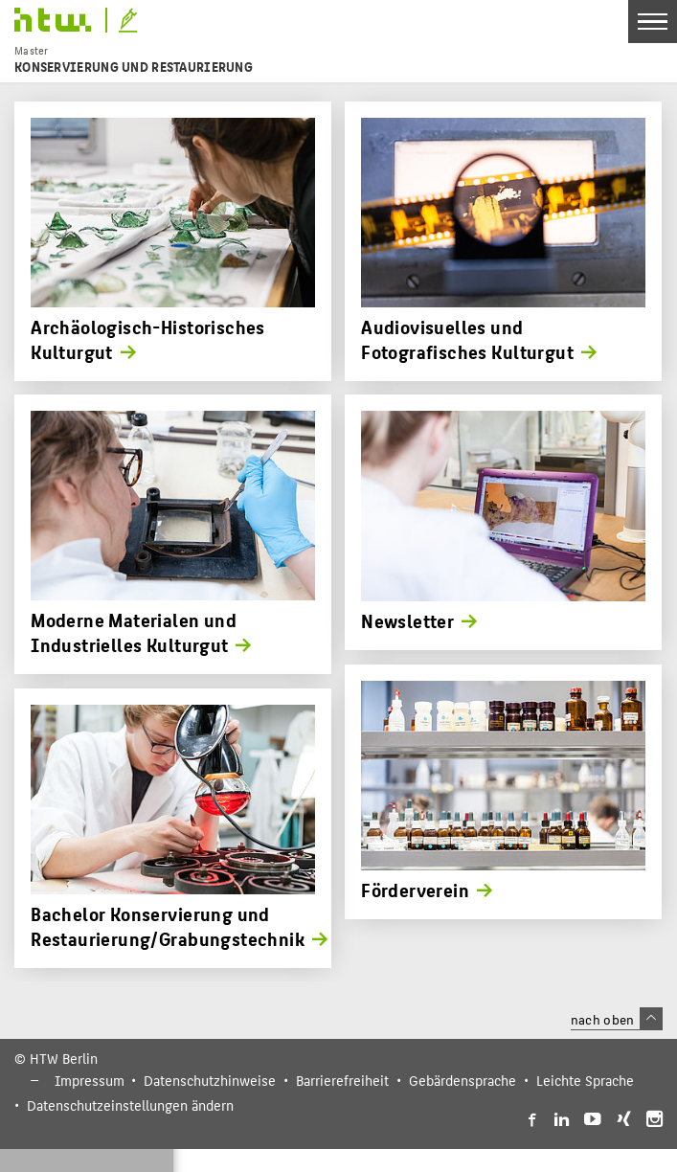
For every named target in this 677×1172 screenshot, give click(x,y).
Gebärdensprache (462, 1080)
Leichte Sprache (585, 1080)
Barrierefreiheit (342, 1080)
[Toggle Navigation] (652, 21)
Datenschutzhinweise (210, 1080)
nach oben (617, 1018)
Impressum (89, 1080)
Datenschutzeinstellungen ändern (130, 1105)
